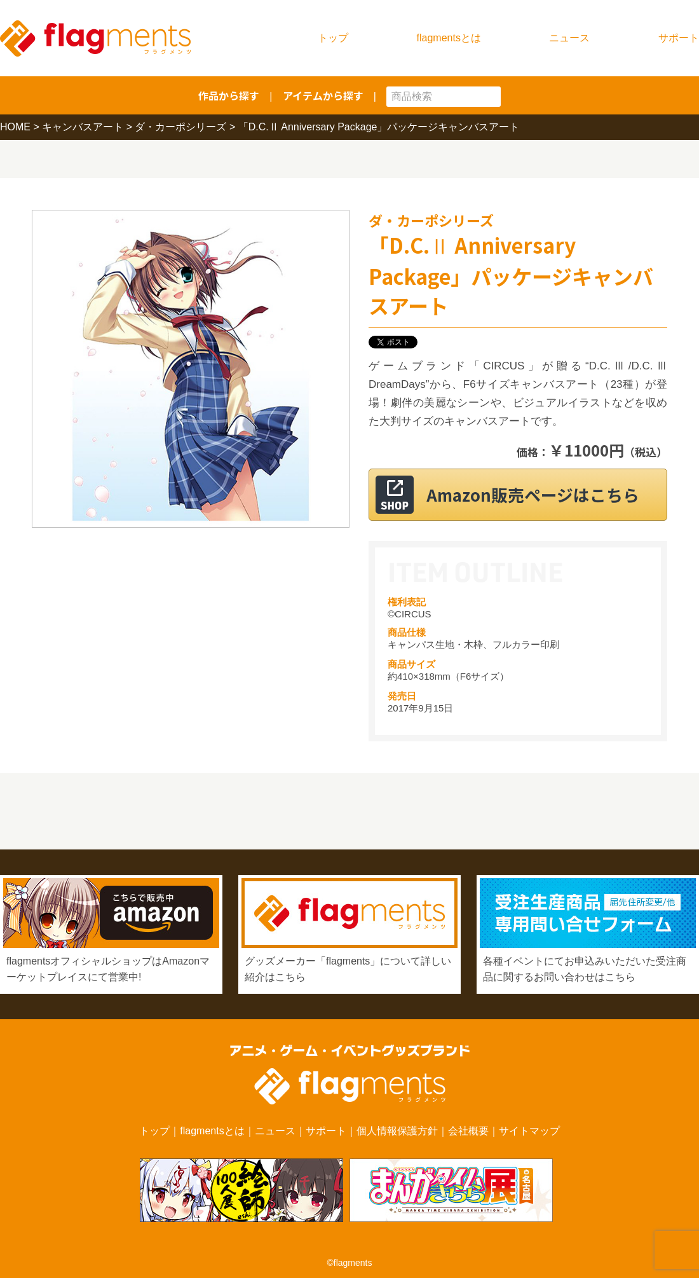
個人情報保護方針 (397, 1130)
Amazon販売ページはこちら (533, 494)
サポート (678, 37)
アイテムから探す (323, 95)
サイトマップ (529, 1130)
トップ (333, 37)
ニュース (569, 37)
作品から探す (228, 95)
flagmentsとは (449, 37)
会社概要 (468, 1130)
